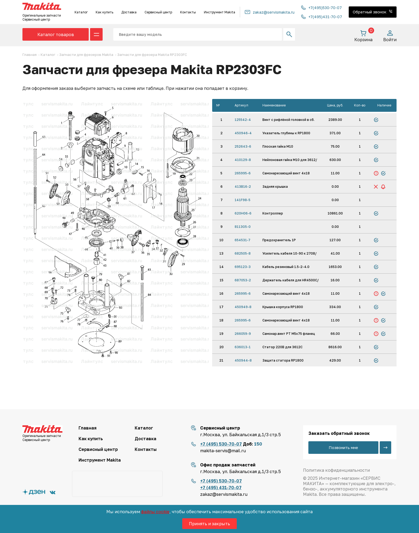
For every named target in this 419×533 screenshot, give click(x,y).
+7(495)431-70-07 (321, 16)
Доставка (129, 12)
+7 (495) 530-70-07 (221, 444)
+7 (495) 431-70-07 (221, 487)
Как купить (104, 12)
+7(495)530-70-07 (321, 7)
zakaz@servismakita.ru (269, 12)
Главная (87, 428)
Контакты (188, 12)
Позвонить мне (343, 447)
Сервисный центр (158, 12)
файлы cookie (155, 511)
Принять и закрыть (209, 523)
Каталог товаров (55, 34)
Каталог (81, 12)
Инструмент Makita (219, 12)
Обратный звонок (373, 11)
